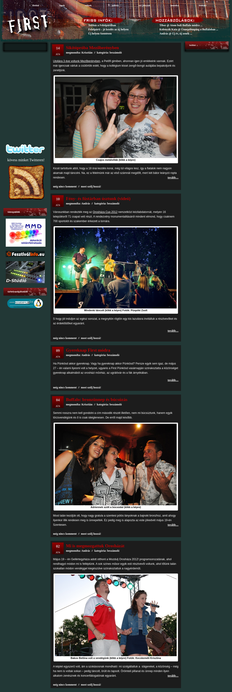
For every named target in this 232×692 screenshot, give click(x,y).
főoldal (35, 5)
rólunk (88, 5)
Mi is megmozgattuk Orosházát (95, 545)
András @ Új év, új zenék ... (175, 33)
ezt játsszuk (144, 5)
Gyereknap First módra (88, 350)
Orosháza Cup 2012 (105, 212)
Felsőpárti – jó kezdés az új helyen (108, 29)
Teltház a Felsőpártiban (102, 25)
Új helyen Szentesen (100, 33)
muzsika (174, 5)
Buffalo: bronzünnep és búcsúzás (96, 399)
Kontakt (203, 5)
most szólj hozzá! (91, 186)
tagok (62, 5)
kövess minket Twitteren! (26, 160)
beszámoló (113, 203)
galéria (115, 5)
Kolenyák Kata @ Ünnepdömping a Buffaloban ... (188, 29)
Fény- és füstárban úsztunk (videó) (98, 198)
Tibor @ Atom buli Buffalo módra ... (180, 25)
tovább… (173, 177)
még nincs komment (65, 186)
